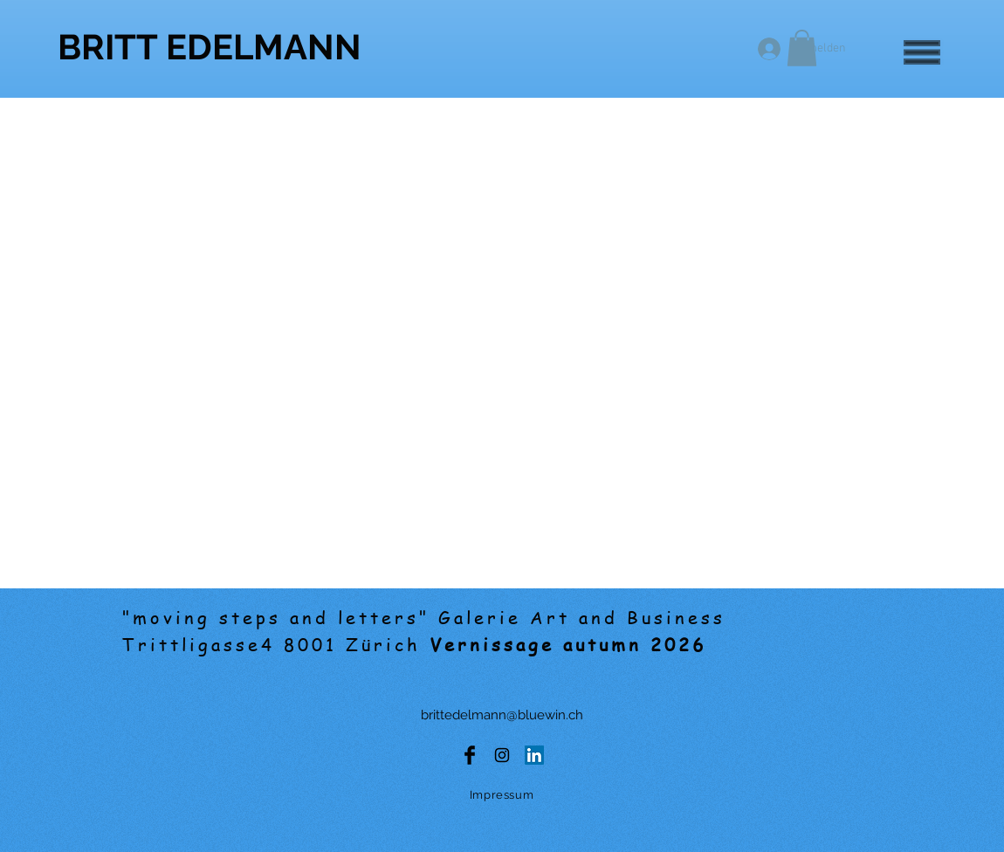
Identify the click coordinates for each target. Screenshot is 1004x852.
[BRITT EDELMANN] (209, 46)
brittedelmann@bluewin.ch (502, 715)
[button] (922, 52)
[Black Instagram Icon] (502, 755)
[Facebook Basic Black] (469, 755)
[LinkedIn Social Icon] (534, 755)
